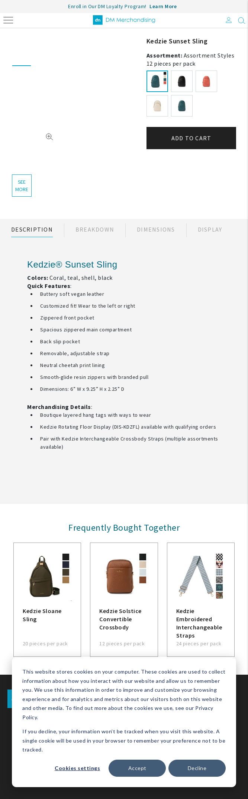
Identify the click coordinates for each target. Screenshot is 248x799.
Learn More (163, 6)
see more (21, 186)
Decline (197, 768)
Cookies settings (77, 768)
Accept (137, 768)
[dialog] (124, 722)
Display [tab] (210, 229)
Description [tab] (32, 229)
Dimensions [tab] (156, 229)
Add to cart (191, 138)
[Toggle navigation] (8, 19)
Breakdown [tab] (94, 229)
